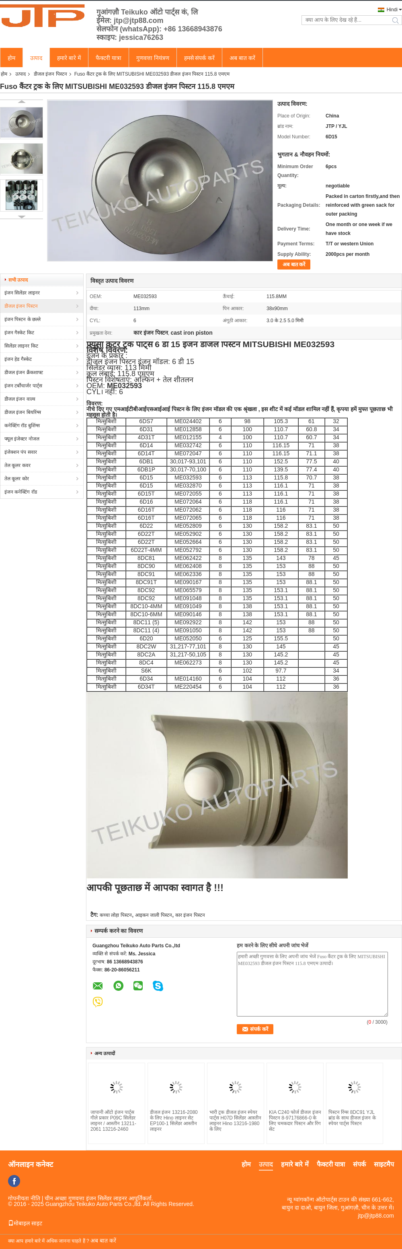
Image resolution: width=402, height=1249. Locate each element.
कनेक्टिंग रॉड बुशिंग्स (22, 425)
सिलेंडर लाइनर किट (21, 346)
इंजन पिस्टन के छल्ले (22, 319)
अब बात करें (242, 58)
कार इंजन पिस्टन (190, 915)
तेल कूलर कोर (16, 478)
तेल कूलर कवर (17, 465)
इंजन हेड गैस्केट (18, 359)
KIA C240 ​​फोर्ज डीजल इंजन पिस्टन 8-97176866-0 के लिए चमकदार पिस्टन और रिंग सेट (295, 1120)
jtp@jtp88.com (376, 1215)
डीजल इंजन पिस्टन (50, 74)
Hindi (392, 9)
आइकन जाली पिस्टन (153, 915)
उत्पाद (36, 58)
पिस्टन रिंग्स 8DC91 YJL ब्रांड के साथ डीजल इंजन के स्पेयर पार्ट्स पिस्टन (352, 1117)
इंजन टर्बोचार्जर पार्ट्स (23, 386)
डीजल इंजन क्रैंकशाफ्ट (23, 372)
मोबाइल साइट (25, 1223)
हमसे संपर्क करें (199, 58)
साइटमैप (384, 1164)
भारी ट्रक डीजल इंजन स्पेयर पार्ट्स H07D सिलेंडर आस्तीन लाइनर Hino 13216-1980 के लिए (235, 1120)
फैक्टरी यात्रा (108, 58)
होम (11, 58)
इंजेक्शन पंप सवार (20, 452)
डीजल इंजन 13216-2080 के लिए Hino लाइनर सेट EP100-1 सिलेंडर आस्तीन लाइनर (174, 1120)
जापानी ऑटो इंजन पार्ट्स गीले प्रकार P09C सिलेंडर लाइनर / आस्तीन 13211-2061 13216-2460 (113, 1120)
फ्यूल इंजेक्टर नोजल (21, 439)
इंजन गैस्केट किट (19, 332)
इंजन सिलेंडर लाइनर (22, 293)
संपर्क (359, 1164)
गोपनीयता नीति (24, 1198)
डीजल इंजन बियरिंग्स (22, 412)
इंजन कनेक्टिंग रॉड (20, 492)
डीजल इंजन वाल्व (19, 399)
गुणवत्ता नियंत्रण (152, 58)
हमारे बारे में (69, 58)
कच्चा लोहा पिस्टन (116, 915)
